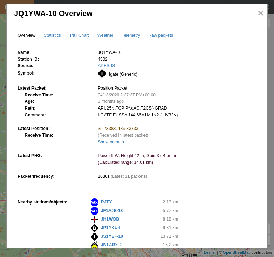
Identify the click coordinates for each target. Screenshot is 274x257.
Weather (105, 35)
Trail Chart (79, 35)
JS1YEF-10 (112, 236)
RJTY (106, 202)
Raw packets (160, 35)
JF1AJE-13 (112, 210)
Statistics (52, 35)
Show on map (111, 142)
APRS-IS (106, 65)
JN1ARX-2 (111, 244)
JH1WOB (110, 219)
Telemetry (131, 35)
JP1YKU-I (110, 227)
